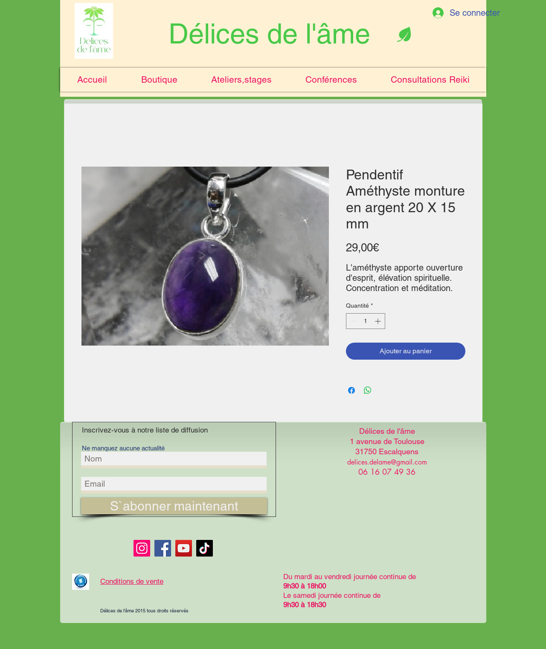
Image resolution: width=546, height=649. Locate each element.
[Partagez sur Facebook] (351, 390)
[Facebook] (162, 548)
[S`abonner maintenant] (174, 506)
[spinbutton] (365, 321)
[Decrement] (352, 321)
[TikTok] (204, 548)
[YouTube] (183, 548)
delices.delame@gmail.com (387, 462)
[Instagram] (142, 548)
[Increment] (378, 321)
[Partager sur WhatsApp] (368, 390)
